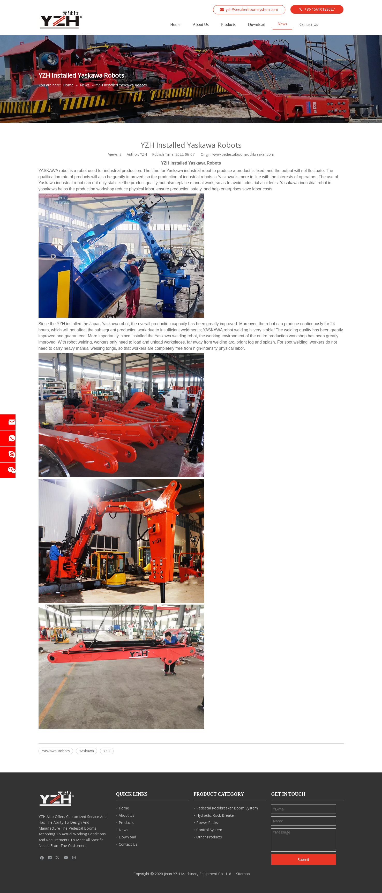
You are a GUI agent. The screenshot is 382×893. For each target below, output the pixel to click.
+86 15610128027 (319, 9)
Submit (303, 859)
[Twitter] (58, 857)
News (123, 829)
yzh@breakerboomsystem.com (252, 9)
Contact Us (128, 844)
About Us (126, 815)
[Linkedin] (50, 857)
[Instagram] (74, 857)
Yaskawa (86, 750)
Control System (209, 829)
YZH (106, 750)
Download (127, 837)
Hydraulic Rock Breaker (215, 815)
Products (126, 822)
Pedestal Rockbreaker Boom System (227, 808)
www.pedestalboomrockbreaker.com (243, 154)
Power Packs (207, 822)
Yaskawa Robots (56, 750)
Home (124, 808)
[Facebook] (42, 857)
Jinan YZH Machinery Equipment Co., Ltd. (198, 873)
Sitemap (243, 873)
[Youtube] (66, 857)
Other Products (209, 837)
